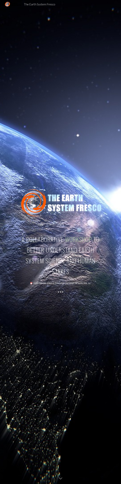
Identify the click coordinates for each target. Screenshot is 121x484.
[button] (60, 478)
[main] (60, 224)
